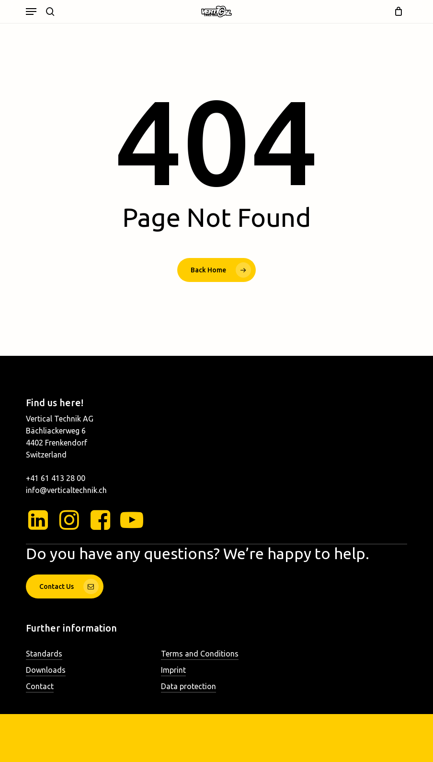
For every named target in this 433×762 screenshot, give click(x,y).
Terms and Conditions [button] (200, 653)
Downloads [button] (46, 670)
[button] (31, 11)
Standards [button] (44, 653)
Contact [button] (40, 686)
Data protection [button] (188, 686)
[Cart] (396, 11)
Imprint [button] (173, 670)
